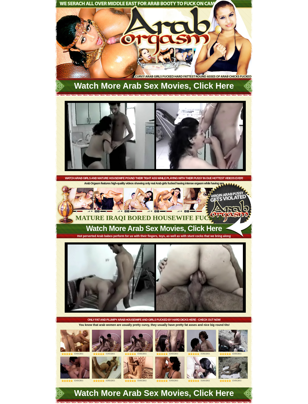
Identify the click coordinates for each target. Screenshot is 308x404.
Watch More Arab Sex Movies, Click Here (154, 85)
